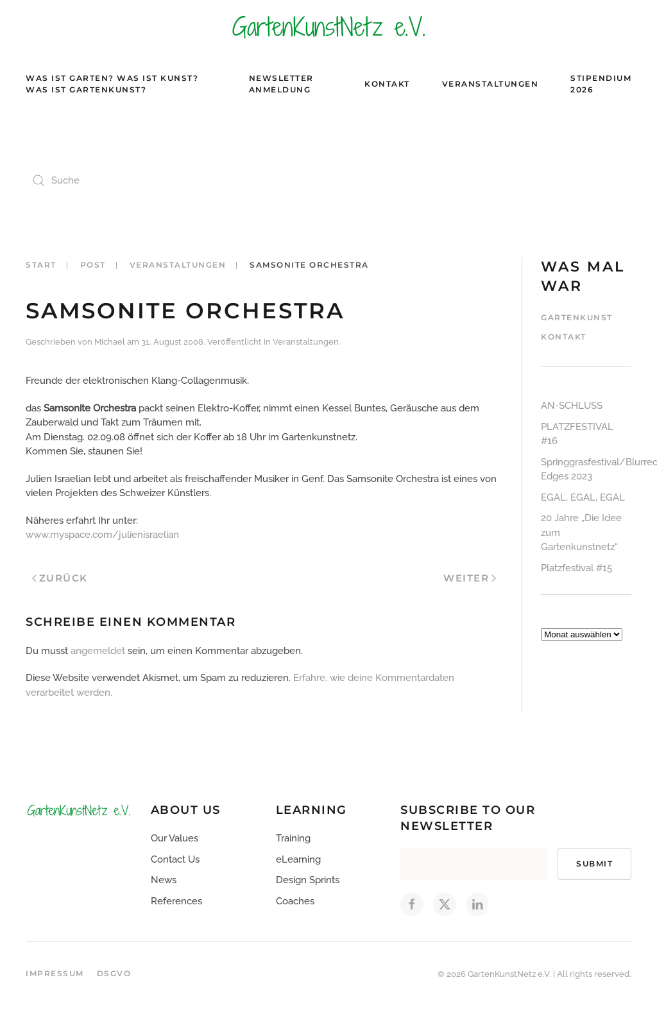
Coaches (295, 901)
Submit (594, 863)
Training (293, 838)
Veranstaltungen (490, 84)
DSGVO (114, 973)
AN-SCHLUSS (571, 405)
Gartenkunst (577, 317)
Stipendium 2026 (600, 83)
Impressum (55, 973)
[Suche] (154, 180)
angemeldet (98, 651)
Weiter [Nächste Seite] (469, 578)
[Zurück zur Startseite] (328, 26)
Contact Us (175, 859)
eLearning (298, 859)
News (163, 880)
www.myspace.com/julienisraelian (102, 534)
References (176, 901)
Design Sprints (307, 880)
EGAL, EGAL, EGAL (583, 497)
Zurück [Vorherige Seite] (60, 578)
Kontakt (387, 84)
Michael (109, 342)
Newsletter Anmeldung (281, 83)
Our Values (174, 838)
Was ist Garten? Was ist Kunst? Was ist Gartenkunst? (112, 83)
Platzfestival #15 (576, 568)
